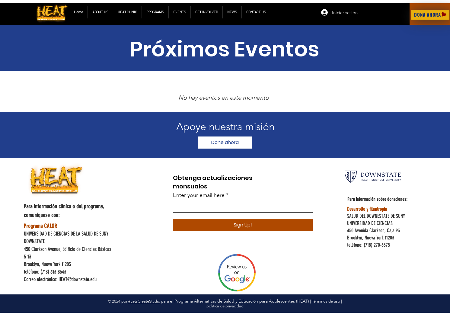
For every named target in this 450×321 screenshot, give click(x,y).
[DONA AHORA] (430, 15)
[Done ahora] (225, 142)
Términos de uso (326, 301)
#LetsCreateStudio (144, 301)
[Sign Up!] (243, 225)
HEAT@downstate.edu (78, 279)
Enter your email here (199, 195)
